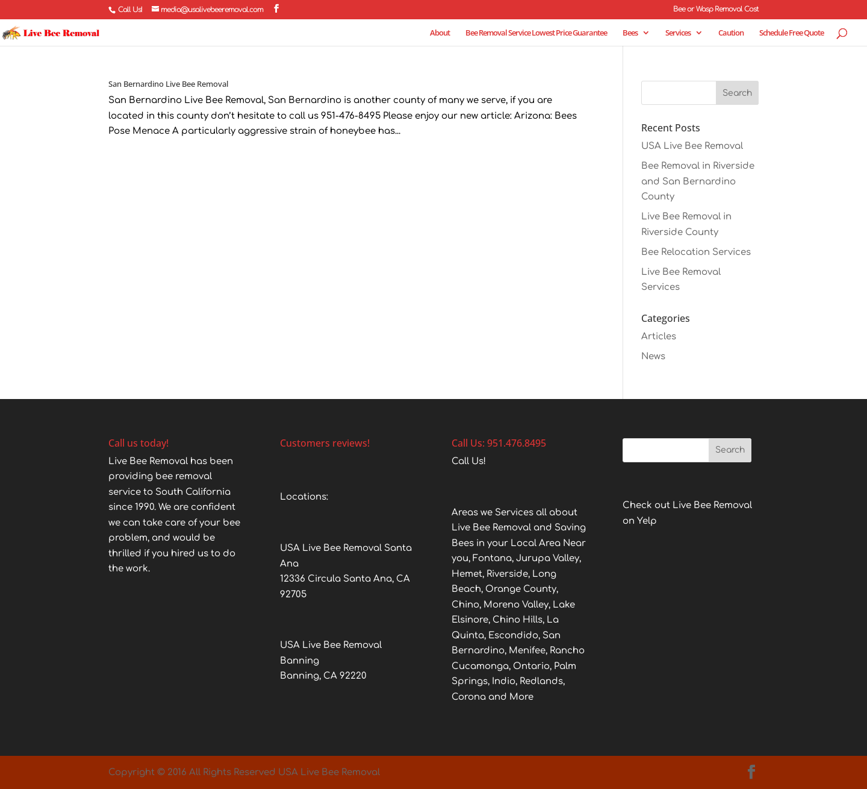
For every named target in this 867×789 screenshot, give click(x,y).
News (653, 356)
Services (678, 33)
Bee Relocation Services (696, 252)
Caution (731, 33)
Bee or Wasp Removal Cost (716, 9)
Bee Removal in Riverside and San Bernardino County (697, 181)
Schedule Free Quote (791, 33)
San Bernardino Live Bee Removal (168, 83)
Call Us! (130, 9)
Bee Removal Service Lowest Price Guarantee (536, 33)
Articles (658, 337)
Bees (630, 33)
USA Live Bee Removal (692, 146)
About (440, 33)
